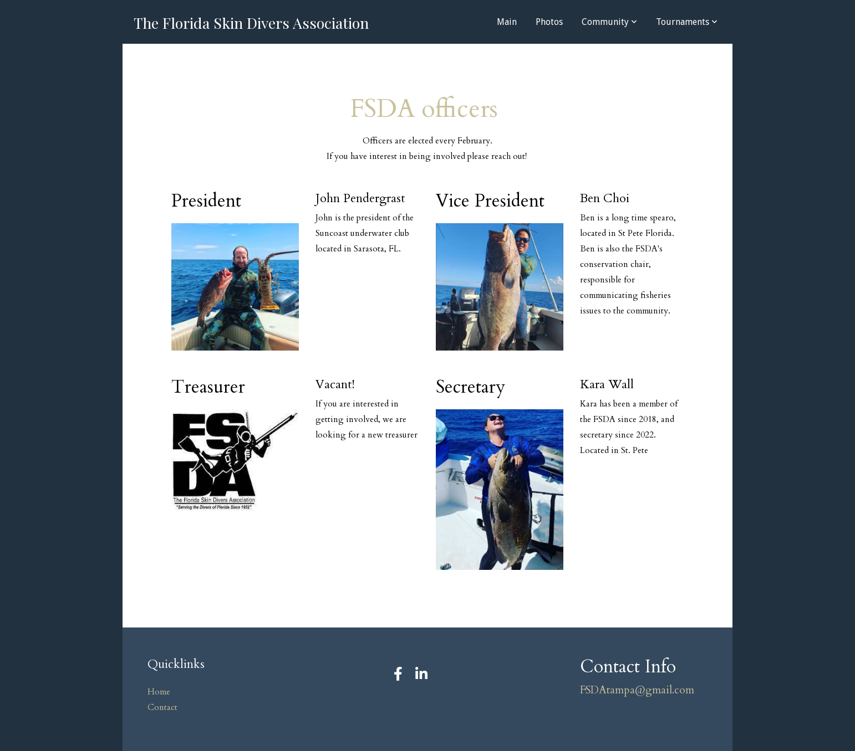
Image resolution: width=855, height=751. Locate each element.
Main (507, 22)
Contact (162, 707)
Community (609, 22)
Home (158, 692)
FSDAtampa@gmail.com (637, 690)
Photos (549, 22)
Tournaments (686, 22)
